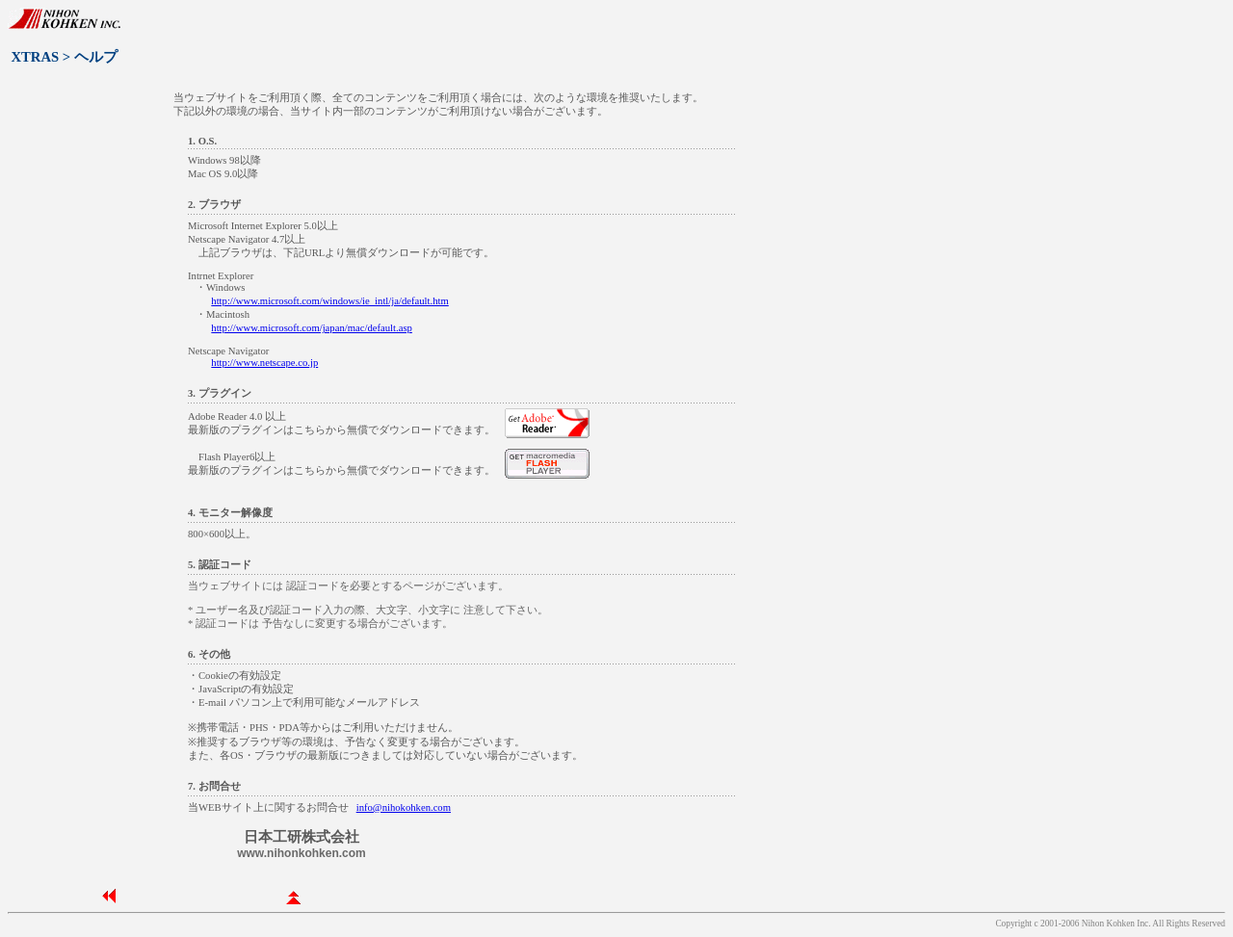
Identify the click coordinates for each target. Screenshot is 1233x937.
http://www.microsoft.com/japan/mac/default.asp (311, 328)
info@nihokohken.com (403, 807)
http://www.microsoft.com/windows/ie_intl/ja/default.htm (329, 301)
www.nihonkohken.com (301, 853)
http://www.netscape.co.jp (264, 362)
